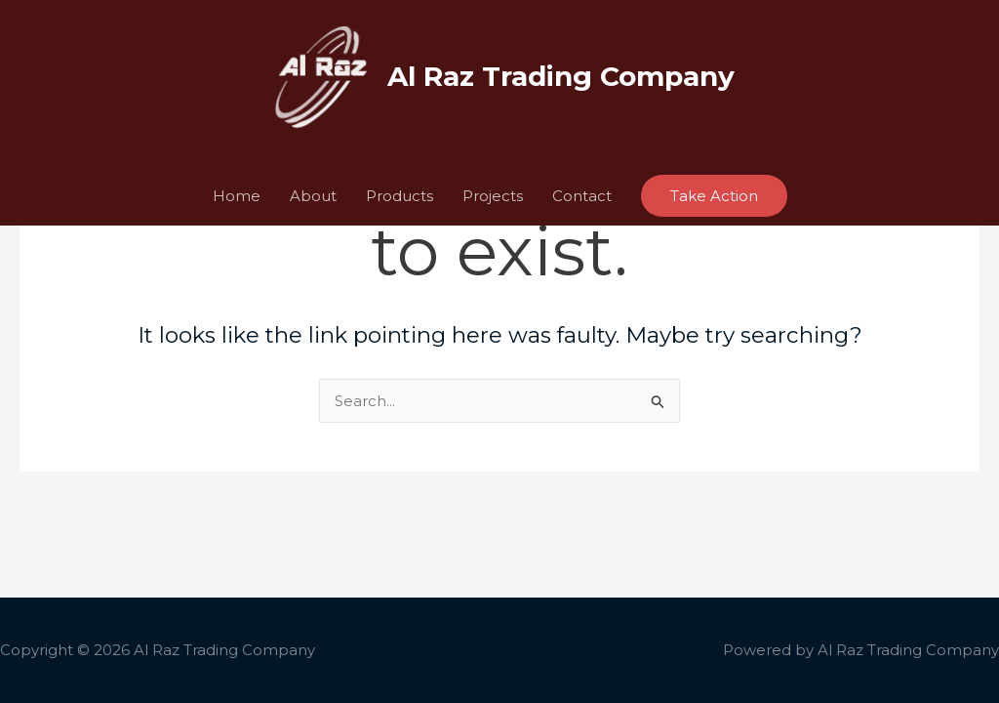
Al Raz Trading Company (561, 76)
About (313, 195)
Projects (492, 195)
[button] (714, 196)
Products (399, 195)
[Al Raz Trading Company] (319, 74)
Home (236, 195)
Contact (582, 195)
